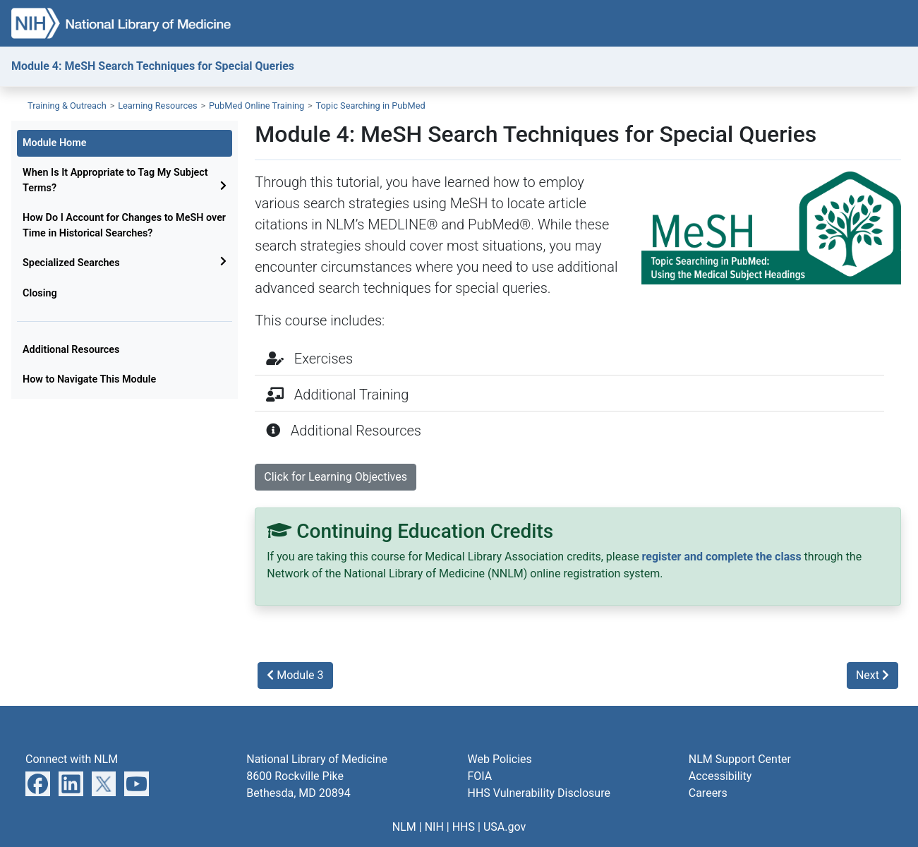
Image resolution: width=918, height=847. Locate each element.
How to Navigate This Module (89, 379)
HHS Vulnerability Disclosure (539, 793)
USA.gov (504, 827)
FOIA (480, 776)
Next (872, 675)
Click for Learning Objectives (335, 476)
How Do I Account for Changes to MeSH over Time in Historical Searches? (124, 225)
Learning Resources (158, 105)
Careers (708, 793)
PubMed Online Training (256, 105)
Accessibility (720, 776)
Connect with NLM (71, 759)
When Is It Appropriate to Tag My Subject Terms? (115, 180)
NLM (404, 827)
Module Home (55, 143)
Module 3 (295, 675)
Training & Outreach (67, 105)
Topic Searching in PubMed (370, 105)
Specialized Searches (71, 263)
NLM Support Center (740, 759)
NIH (434, 827)
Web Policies (500, 759)
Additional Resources (71, 350)
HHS (463, 827)
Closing (40, 293)
